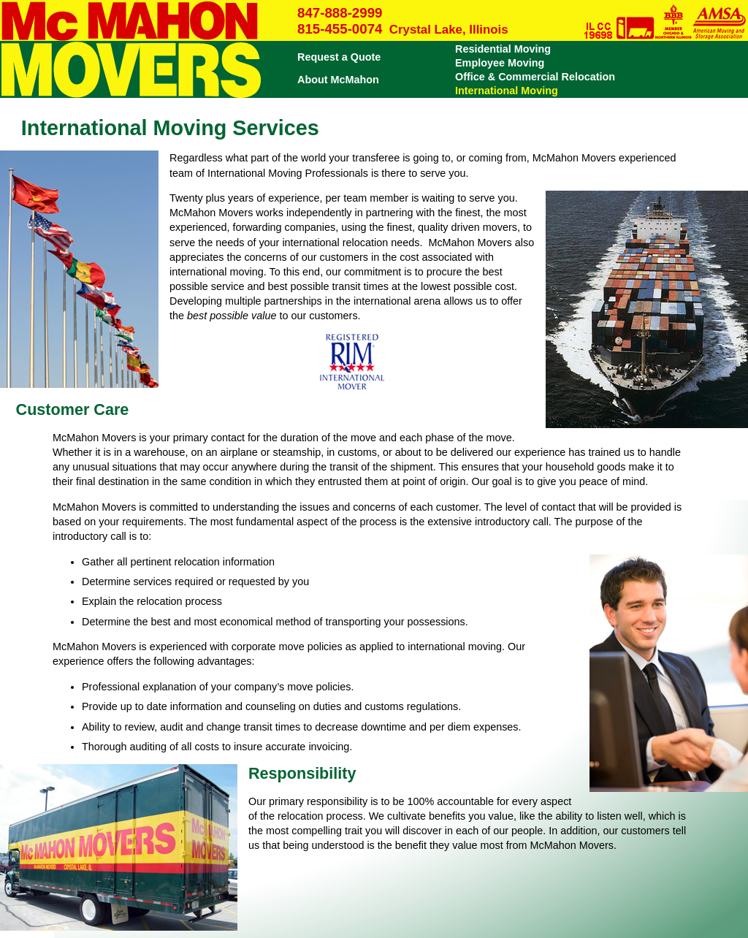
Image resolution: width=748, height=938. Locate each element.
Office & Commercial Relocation (535, 77)
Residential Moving (503, 49)
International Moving (506, 90)
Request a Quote (339, 57)
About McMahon (338, 79)
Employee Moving (499, 63)
